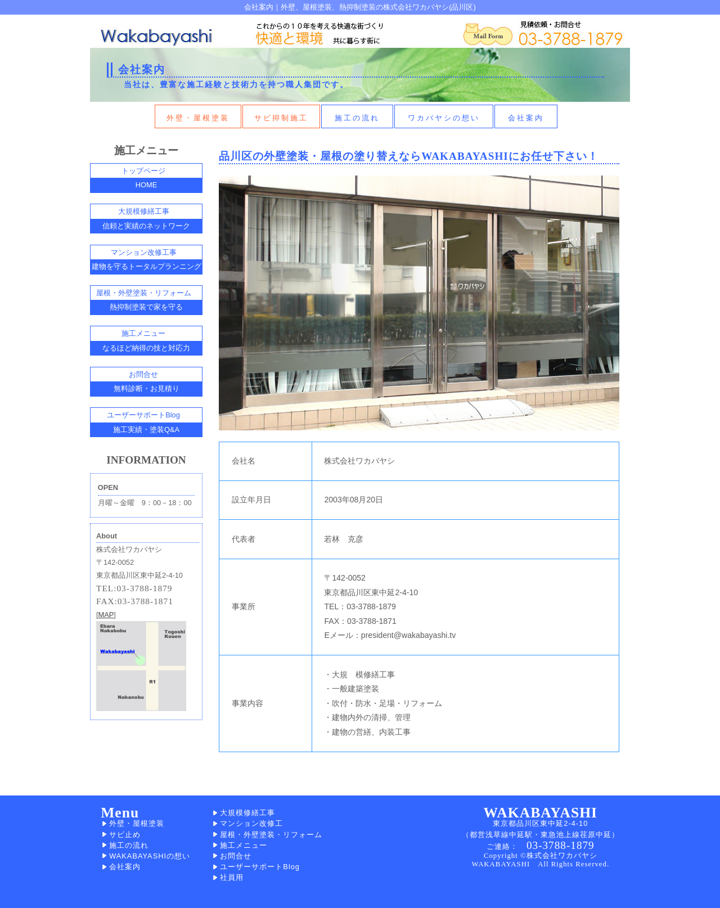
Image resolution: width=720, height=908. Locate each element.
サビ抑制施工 (281, 118)
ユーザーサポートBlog (260, 866)
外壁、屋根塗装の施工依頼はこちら (486, 31)
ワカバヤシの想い (444, 118)
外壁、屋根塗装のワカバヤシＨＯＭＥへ (154, 33)
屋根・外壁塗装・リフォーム (271, 834)
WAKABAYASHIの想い (149, 856)
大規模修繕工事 (247, 812)
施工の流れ (357, 118)
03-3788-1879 (560, 845)
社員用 (232, 877)
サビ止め (125, 834)
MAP (106, 614)
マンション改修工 (251, 823)
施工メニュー (243, 845)
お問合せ (235, 856)
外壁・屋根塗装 (198, 118)
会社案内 (526, 118)
